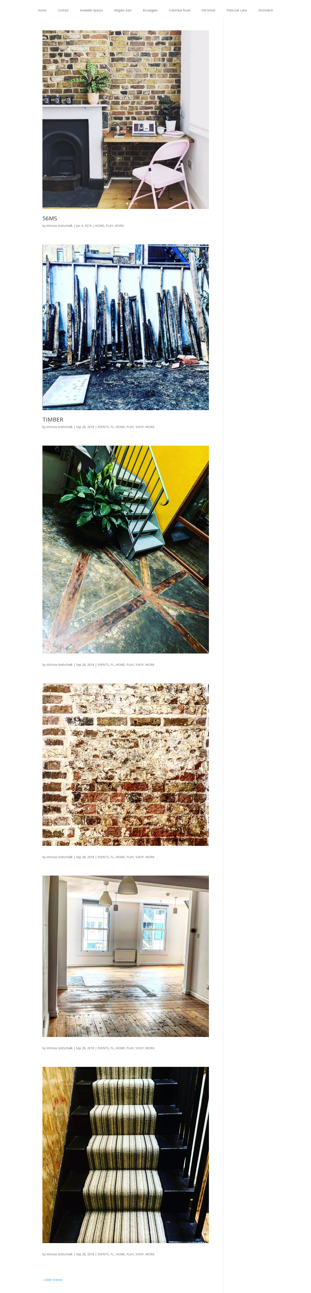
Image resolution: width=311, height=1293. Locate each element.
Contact (63, 10)
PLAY (109, 226)
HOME (99, 226)
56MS (49, 218)
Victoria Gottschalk (60, 226)
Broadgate (150, 10)
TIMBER (52, 419)
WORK (119, 226)
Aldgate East (123, 10)
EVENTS (103, 427)
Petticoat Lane (237, 10)
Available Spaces (91, 10)
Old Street (208, 10)
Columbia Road (179, 10)
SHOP (139, 427)
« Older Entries (52, 1280)
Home (42, 10)
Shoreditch (265, 10)
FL (112, 427)
